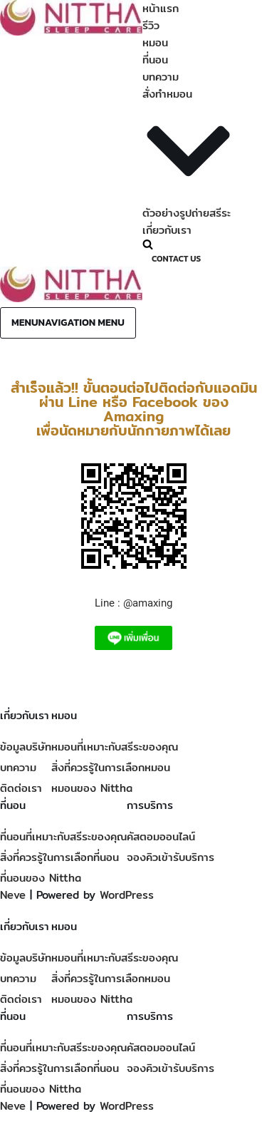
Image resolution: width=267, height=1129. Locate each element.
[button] (188, 154)
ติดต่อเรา (21, 788)
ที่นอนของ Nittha (40, 878)
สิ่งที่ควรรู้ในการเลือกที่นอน (59, 857)
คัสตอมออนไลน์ (161, 836)
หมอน (155, 42)
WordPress (127, 895)
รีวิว (150, 25)
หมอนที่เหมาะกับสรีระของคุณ (114, 746)
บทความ (160, 76)
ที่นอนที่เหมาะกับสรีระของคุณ (63, 836)
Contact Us (176, 258)
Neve (13, 895)
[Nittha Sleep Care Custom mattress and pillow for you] (71, 32)
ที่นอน (155, 59)
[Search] (186, 244)
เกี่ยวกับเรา (167, 230)
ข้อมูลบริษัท (25, 746)
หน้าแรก (160, 8)
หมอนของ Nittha (91, 788)
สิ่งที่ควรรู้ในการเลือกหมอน (110, 767)
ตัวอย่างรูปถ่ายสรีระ (186, 213)
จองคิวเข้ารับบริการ (170, 857)
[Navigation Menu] (68, 323)
